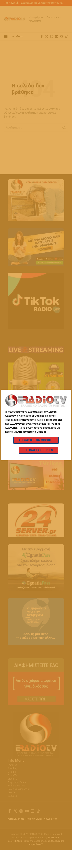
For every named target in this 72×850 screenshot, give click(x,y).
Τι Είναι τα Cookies (38, 450)
